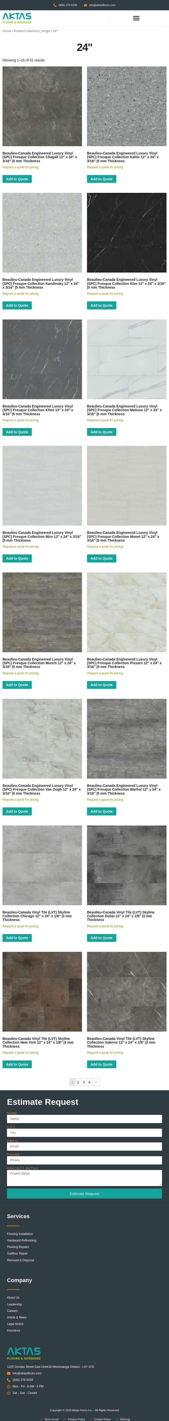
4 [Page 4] (89, 1082)
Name (12, 1113)
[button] (136, 18)
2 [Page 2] (78, 1082)
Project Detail (23, 1168)
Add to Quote (17, 179)
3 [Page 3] (84, 1082)
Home (6, 31)
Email (12, 1140)
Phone (13, 1154)
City (11, 1127)
